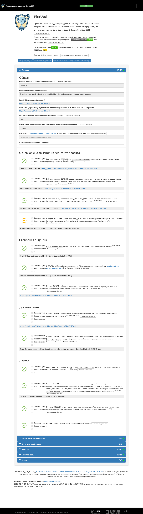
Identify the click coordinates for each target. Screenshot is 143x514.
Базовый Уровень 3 (81, 55)
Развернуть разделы (25, 61)
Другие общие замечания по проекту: (34, 142)
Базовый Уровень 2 (67, 55)
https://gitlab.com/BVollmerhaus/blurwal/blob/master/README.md (69, 169)
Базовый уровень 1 (53, 55)
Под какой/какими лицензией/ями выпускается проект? (41, 115)
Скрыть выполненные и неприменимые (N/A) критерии (72, 61)
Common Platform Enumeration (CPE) (42, 133)
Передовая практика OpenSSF (19, 6)
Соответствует (33, 159)
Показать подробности (42, 33)
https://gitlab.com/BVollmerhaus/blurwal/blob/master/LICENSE (46, 295)
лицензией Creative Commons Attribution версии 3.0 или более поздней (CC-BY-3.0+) (69, 472)
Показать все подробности (43, 61)
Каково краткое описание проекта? (33, 90)
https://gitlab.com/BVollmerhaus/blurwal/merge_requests (83, 208)
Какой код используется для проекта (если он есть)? (54, 133)
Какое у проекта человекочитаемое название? (37, 81)
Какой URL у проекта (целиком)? (32, 100)
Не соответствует (33, 162)
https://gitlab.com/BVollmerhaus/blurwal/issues (66, 188)
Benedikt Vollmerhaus (52, 481)
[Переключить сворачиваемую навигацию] (139, 6)
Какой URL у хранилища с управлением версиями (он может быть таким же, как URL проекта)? (57, 108)
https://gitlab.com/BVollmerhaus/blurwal (34, 103)
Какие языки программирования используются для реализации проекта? (48, 124)
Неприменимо (33, 319)
